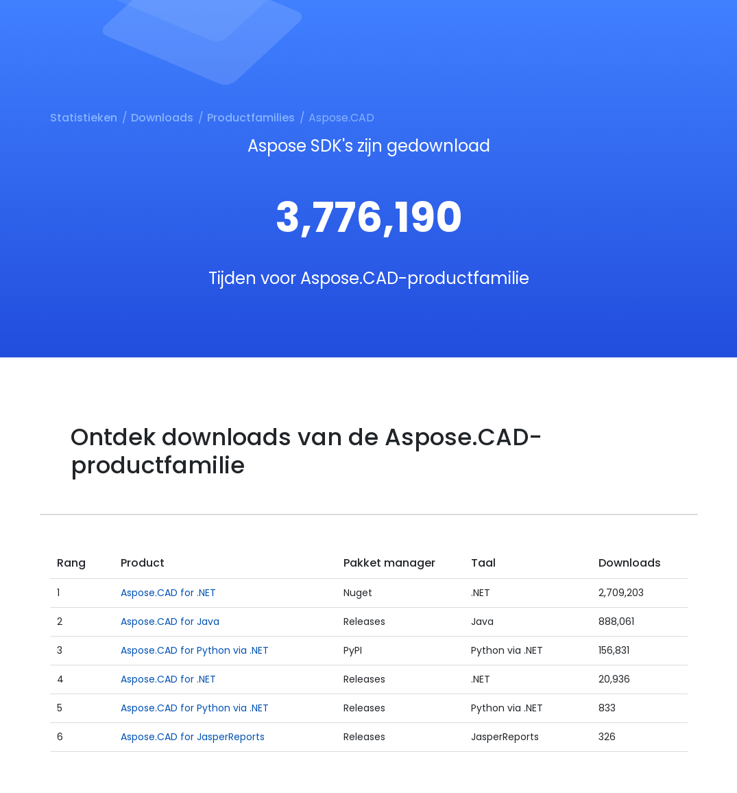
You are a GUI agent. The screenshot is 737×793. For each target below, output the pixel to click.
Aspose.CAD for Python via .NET (195, 650)
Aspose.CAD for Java (170, 621)
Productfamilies (251, 118)
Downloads (162, 118)
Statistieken (83, 118)
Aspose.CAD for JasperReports (193, 737)
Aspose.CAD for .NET (168, 593)
